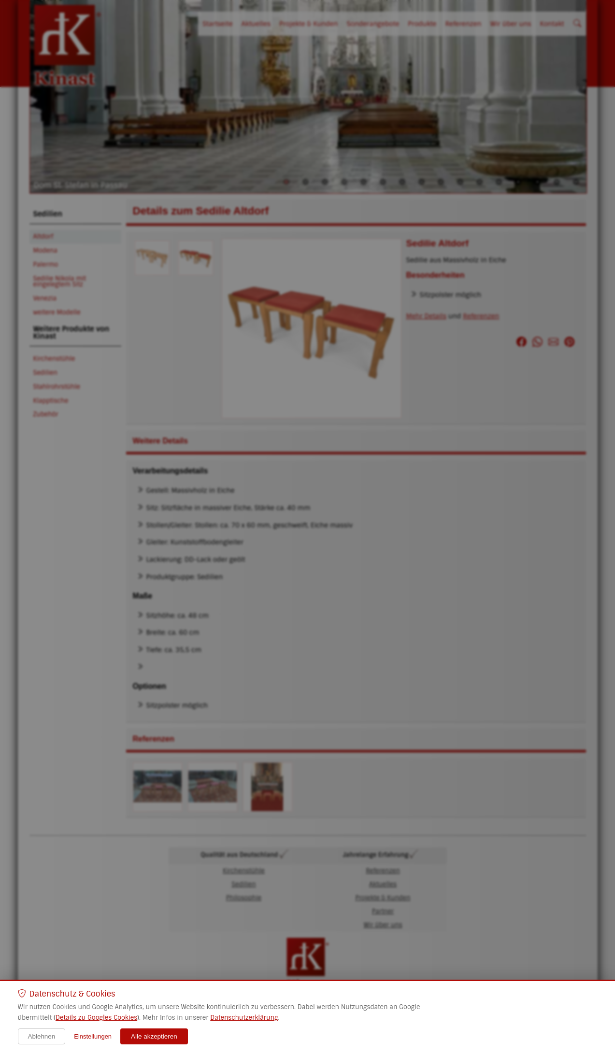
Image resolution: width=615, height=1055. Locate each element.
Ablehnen (42, 1036)
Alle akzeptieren (154, 1036)
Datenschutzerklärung (244, 1017)
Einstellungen (93, 1036)
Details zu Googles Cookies (96, 1017)
